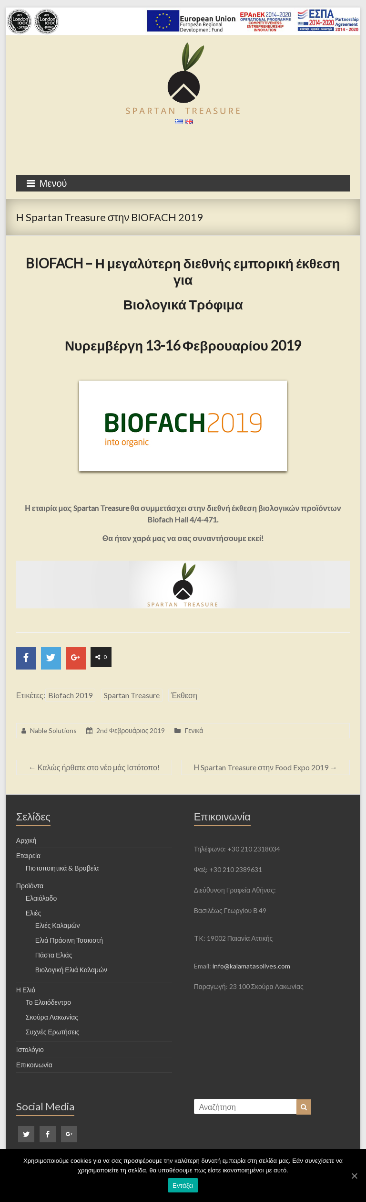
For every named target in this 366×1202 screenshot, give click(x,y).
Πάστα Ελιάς (53, 955)
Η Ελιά (26, 990)
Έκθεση (184, 695)
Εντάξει (183, 1185)
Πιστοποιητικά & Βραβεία (62, 868)
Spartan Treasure (132, 695)
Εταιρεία (28, 855)
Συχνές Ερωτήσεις (53, 1032)
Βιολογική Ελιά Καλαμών (71, 970)
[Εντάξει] (354, 1176)
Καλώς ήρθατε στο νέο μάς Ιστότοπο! (94, 767)
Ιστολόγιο (30, 1049)
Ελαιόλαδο (41, 898)
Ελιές (33, 913)
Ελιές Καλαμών (57, 925)
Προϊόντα (29, 886)
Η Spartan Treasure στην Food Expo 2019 (265, 767)
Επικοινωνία (34, 1065)
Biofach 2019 (70, 695)
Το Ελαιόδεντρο (48, 1002)
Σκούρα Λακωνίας (52, 1017)
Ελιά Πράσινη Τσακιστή (69, 940)
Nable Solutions (53, 730)
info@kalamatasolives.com (251, 966)
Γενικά (193, 730)
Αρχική (26, 840)
